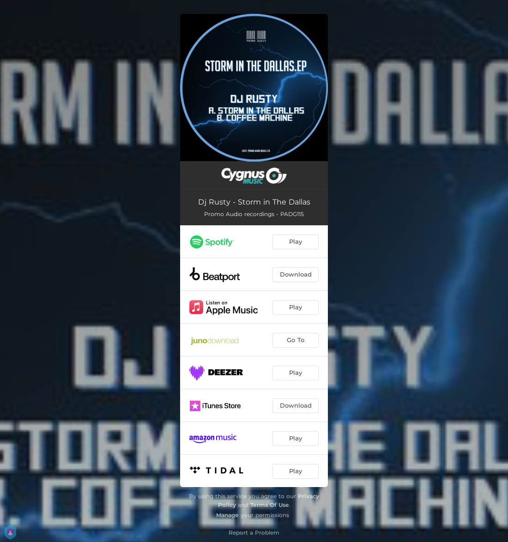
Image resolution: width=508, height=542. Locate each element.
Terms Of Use (269, 504)
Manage (227, 515)
